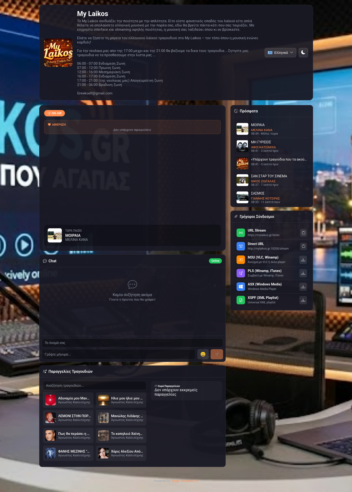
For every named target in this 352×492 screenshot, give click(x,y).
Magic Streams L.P (184, 481)
